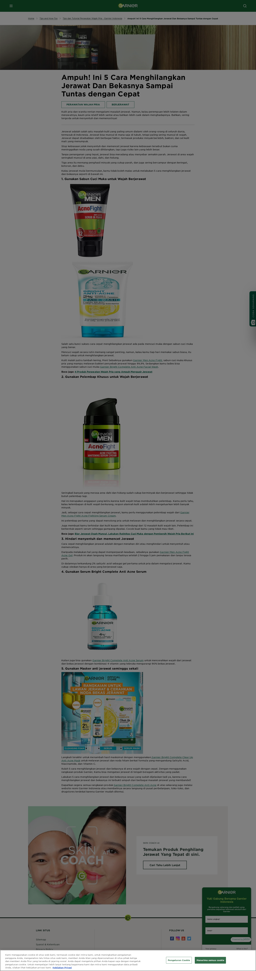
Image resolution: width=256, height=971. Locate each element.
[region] (128, 960)
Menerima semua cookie (210, 960)
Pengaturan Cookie (179, 960)
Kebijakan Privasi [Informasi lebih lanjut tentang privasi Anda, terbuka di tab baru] (62, 967)
